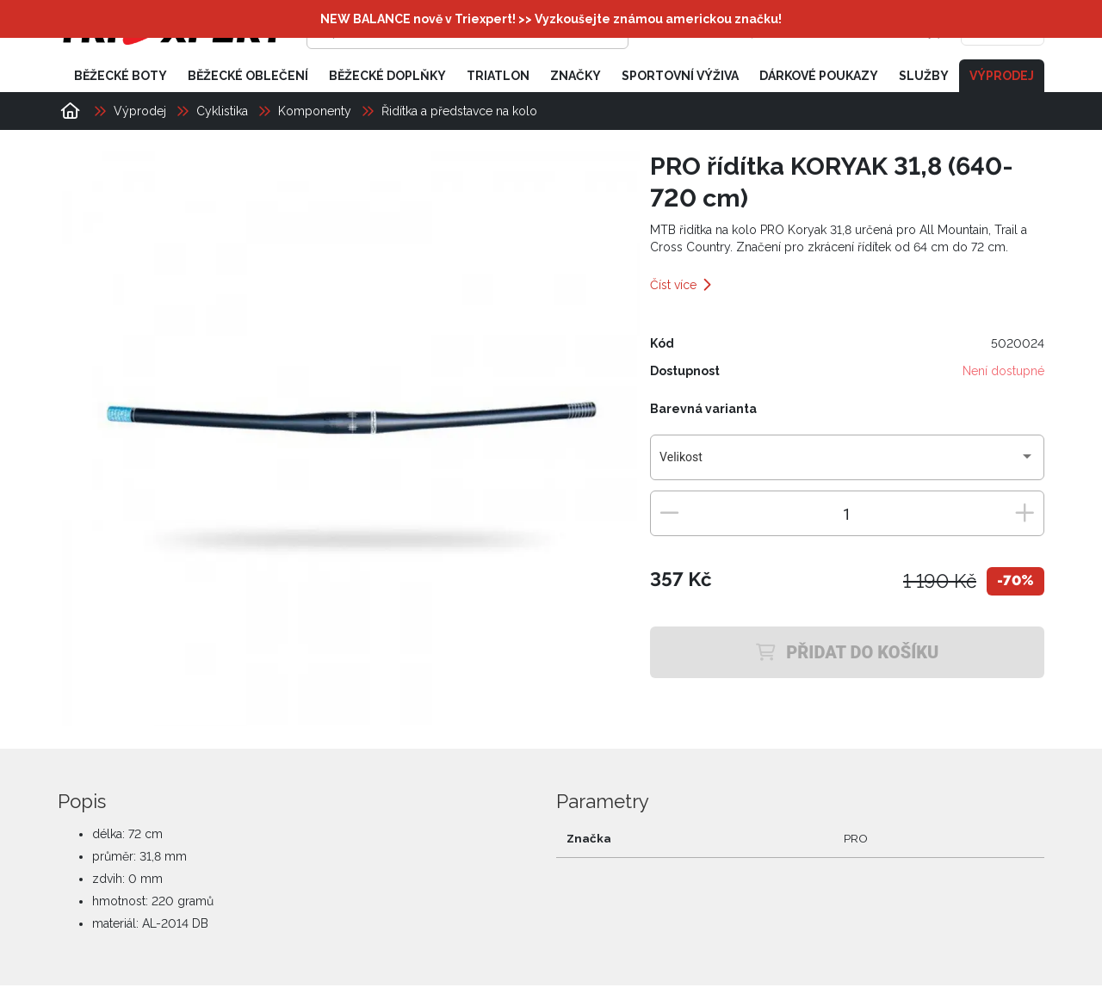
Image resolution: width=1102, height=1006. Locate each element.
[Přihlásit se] (780, 30)
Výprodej (1001, 76)
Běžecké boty (120, 76)
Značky (575, 76)
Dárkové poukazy (818, 76)
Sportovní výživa (680, 76)
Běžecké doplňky (387, 76)
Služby (924, 76)
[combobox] (846, 464)
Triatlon (498, 76)
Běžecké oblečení (248, 76)
